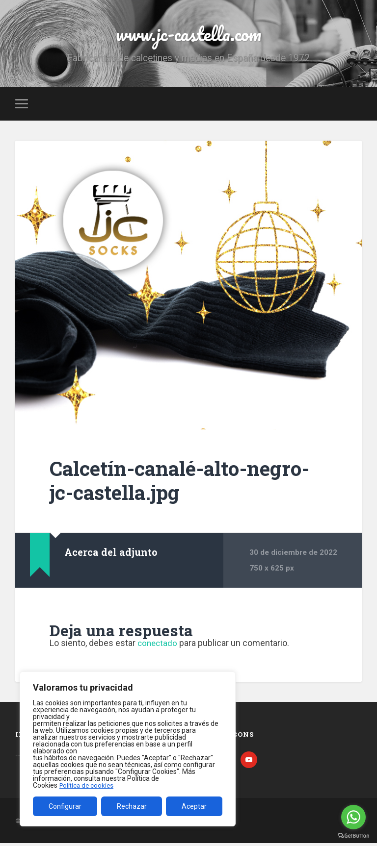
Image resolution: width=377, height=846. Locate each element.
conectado (158, 645)
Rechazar (132, 806)
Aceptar (194, 806)
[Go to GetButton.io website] (353, 836)
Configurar (65, 806)
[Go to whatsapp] (353, 817)
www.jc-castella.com (188, 34)
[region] (128, 749)
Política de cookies (87, 785)
